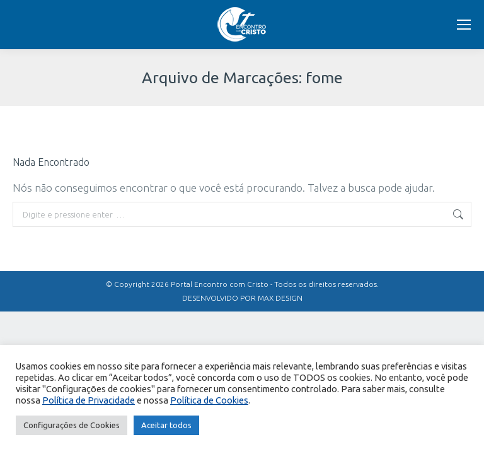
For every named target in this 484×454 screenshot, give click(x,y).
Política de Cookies (209, 400)
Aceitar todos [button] (166, 425)
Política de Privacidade (88, 400)
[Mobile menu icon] (463, 24)
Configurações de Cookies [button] (71, 425)
